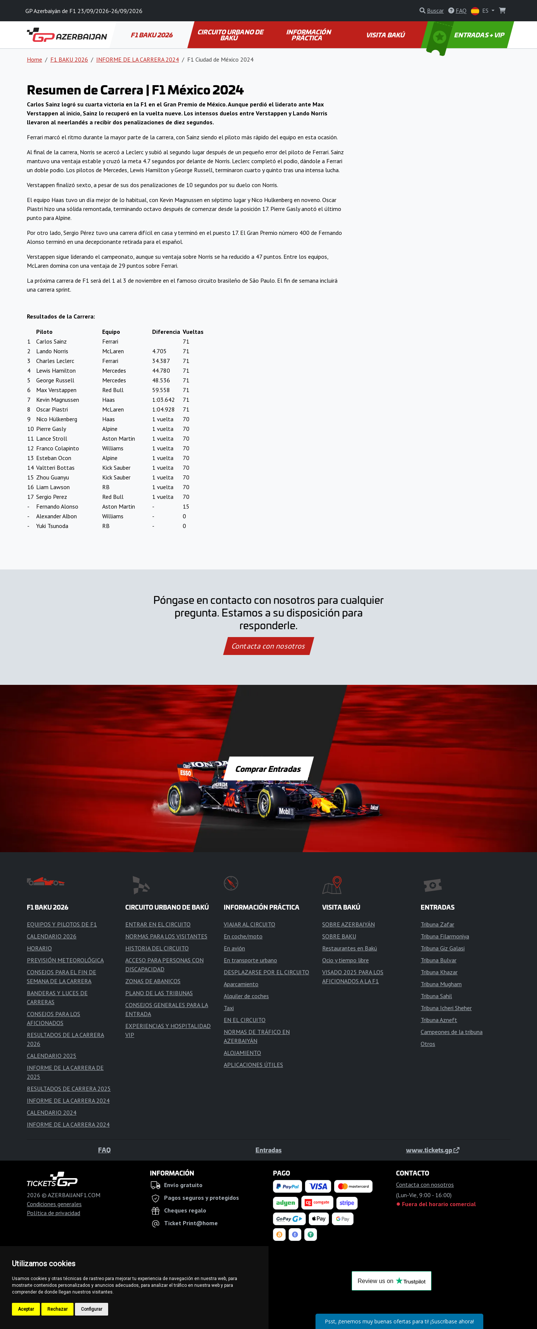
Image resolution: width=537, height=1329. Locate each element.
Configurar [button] (91, 1309)
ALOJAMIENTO (242, 1052)
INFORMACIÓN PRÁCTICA (309, 34)
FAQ (104, 1149)
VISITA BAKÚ (385, 34)
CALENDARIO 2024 (51, 1112)
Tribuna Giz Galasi (443, 948)
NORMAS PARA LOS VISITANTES (166, 936)
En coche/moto (243, 936)
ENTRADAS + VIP (466, 34)
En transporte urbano (250, 960)
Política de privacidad (53, 1213)
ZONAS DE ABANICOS (152, 981)
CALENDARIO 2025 (51, 1055)
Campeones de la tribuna (452, 1031)
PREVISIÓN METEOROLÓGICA (65, 960)
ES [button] (480, 11)
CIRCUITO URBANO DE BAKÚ (231, 34)
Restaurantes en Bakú (349, 948)
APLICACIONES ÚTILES (253, 1064)
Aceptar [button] (26, 1309)
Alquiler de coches (246, 996)
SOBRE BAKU (339, 936)
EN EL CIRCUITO (245, 1020)
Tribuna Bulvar (438, 960)
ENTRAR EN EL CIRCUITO (158, 924)
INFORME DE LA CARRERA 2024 (137, 59)
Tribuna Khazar (439, 972)
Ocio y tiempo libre (345, 960)
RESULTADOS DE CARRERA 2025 (69, 1088)
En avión (234, 948)
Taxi (229, 1008)
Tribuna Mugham (441, 984)
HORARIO (39, 948)
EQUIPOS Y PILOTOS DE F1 (62, 924)
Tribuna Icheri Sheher (446, 1008)
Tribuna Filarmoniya (445, 936)
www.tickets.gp (432, 1149)
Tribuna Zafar (437, 924)
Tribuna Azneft (439, 1020)
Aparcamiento (241, 984)
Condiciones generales (54, 1204)
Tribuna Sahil (436, 996)
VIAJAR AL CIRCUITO (249, 924)
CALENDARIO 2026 (51, 936)
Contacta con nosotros (268, 646)
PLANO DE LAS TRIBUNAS (159, 993)
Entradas (268, 1149)
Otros (428, 1043)
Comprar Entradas (268, 768)
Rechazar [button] (57, 1309)
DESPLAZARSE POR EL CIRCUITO (266, 972)
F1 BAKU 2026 (152, 34)
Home (34, 59)
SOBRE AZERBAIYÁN (348, 924)
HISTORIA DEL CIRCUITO (157, 948)
